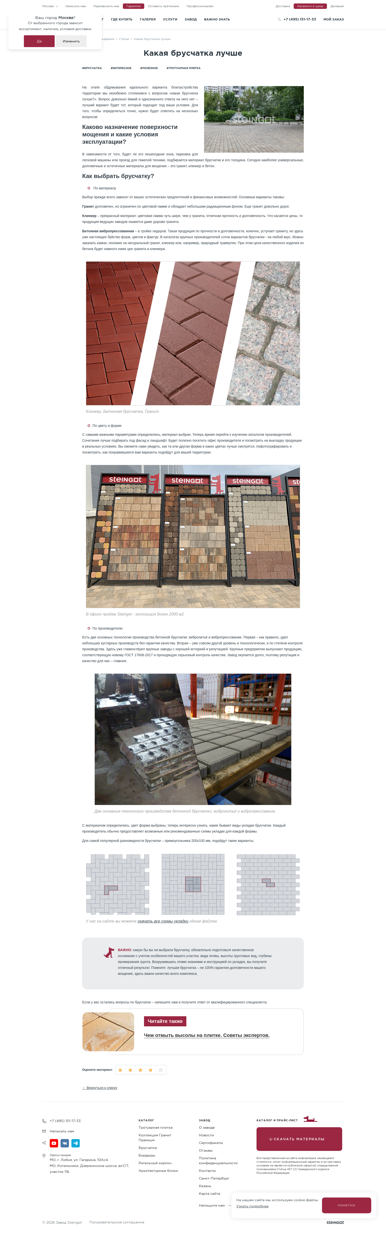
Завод (191, 19)
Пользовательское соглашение (116, 1222)
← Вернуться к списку (99, 1088)
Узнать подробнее (252, 1206)
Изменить (71, 41)
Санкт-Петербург (214, 1178)
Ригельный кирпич (155, 1163)
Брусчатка (148, 1148)
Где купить (121, 19)
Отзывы (206, 1150)
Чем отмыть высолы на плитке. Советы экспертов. (207, 1035)
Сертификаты (211, 1143)
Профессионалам (200, 6)
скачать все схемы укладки (163, 921)
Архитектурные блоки (158, 1171)
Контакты (207, 1171)
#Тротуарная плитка (184, 68)
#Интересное (121, 68)
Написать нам (75, 6)
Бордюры (147, 1155)
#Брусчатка (92, 68)
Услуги (170, 19)
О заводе (207, 1127)
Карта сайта (209, 1194)
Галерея (148, 19)
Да (39, 41)
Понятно (346, 1205)
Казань (205, 1186)
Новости (206, 1135)
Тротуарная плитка (156, 1127)
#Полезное (149, 68)
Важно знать (217, 19)
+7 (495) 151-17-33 (300, 19)
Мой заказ (333, 19)
